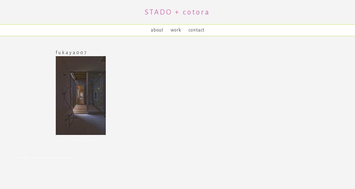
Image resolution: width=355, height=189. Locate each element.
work (176, 30)
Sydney (70, 157)
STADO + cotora (177, 12)
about (157, 30)
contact (196, 30)
